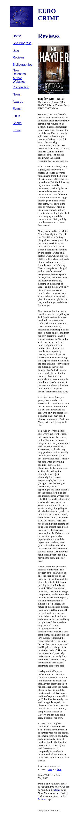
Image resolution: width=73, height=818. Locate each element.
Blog (16, 50)
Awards (18, 101)
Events (17, 108)
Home (17, 36)
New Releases (19, 72)
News (16, 94)
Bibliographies (22, 64)
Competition (21, 87)
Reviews (18, 57)
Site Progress (22, 43)
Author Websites (19, 80)
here (50, 769)
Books (57, 789)
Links (16, 116)
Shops (17, 123)
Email (16, 130)
